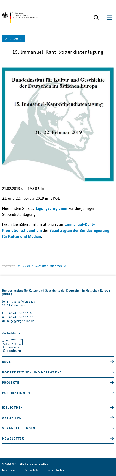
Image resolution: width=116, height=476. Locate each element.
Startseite (8, 266)
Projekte (10, 382)
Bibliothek (12, 407)
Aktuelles (11, 417)
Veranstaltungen (18, 428)
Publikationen (16, 392)
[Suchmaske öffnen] (96, 17)
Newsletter (13, 438)
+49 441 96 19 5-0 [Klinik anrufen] (19, 313)
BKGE (6, 361)
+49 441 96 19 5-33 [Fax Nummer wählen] (20, 317)
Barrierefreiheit (56, 470)
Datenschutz (31, 470)
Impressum (8, 470)
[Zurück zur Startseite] (20, 17)
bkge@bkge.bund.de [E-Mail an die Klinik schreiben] (20, 321)
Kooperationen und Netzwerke (32, 372)
